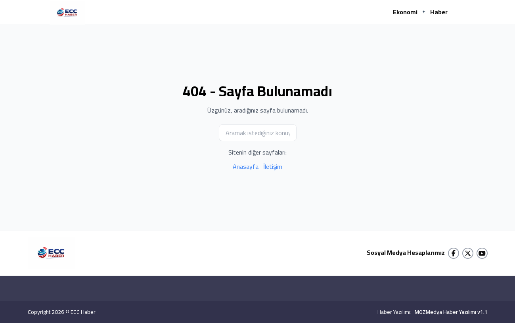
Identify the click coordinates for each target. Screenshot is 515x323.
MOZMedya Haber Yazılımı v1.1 (451, 312)
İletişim (272, 166)
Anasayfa (245, 166)
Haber (439, 12)
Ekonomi (405, 12)
